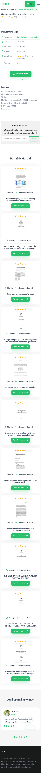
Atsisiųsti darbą (20, 86)
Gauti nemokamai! (20, 92)
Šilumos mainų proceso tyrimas (20, 306)
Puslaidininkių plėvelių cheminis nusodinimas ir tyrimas (20, 542)
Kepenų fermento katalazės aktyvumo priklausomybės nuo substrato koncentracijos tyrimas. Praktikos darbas (20, 446)
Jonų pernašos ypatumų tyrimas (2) (20, 400)
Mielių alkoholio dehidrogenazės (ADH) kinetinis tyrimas (20, 494)
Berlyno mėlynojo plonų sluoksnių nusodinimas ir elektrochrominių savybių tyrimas (20, 212)
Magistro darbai (24, 346)
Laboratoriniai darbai (30, 49)
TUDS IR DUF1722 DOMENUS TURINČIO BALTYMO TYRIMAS (20, 589)
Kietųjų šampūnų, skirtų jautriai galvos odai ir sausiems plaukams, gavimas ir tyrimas (20, 353)
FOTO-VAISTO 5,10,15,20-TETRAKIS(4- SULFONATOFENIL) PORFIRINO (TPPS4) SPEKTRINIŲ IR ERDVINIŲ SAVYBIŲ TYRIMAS (20, 260)
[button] (14, 750)
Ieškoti (34, 151)
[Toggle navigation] (38, 3)
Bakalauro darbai (24, 253)
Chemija (13, 9)
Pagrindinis (4, 9)
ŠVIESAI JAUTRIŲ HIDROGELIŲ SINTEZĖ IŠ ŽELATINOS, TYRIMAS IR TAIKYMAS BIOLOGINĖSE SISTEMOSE (21, 637)
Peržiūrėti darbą (20, 218)
